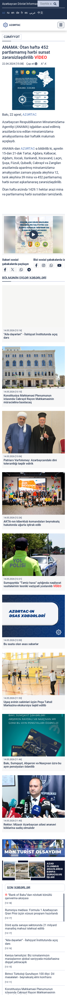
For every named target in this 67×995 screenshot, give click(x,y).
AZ (3, 12)
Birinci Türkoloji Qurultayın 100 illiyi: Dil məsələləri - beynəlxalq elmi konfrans (29, 975)
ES (26, 12)
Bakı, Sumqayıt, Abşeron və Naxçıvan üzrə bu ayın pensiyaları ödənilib (32, 765)
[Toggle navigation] (59, 25)
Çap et (31, 63)
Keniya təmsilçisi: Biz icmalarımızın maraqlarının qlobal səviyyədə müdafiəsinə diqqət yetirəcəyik (32, 959)
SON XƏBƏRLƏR (18, 887)
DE (17, 12)
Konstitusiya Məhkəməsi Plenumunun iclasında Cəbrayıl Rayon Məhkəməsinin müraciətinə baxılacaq (29, 399)
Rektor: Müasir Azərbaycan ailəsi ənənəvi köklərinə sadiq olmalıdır (30, 826)
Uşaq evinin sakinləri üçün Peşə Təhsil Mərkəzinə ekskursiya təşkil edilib (28, 703)
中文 (40, 12)
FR (22, 12)
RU (8, 12)
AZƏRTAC (30, 114)
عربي (32, 12)
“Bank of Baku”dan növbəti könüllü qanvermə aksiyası (28, 896)
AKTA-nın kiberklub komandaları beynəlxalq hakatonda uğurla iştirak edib (31, 523)
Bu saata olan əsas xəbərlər (21, 644)
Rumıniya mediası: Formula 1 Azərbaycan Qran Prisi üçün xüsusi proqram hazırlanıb (31, 911)
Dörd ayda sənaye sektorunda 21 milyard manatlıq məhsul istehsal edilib (31, 926)
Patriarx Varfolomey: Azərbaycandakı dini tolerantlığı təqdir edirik (30, 462)
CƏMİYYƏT (12, 37)
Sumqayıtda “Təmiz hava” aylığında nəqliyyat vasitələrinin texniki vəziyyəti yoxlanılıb (32, 584)
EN (12, 12)
